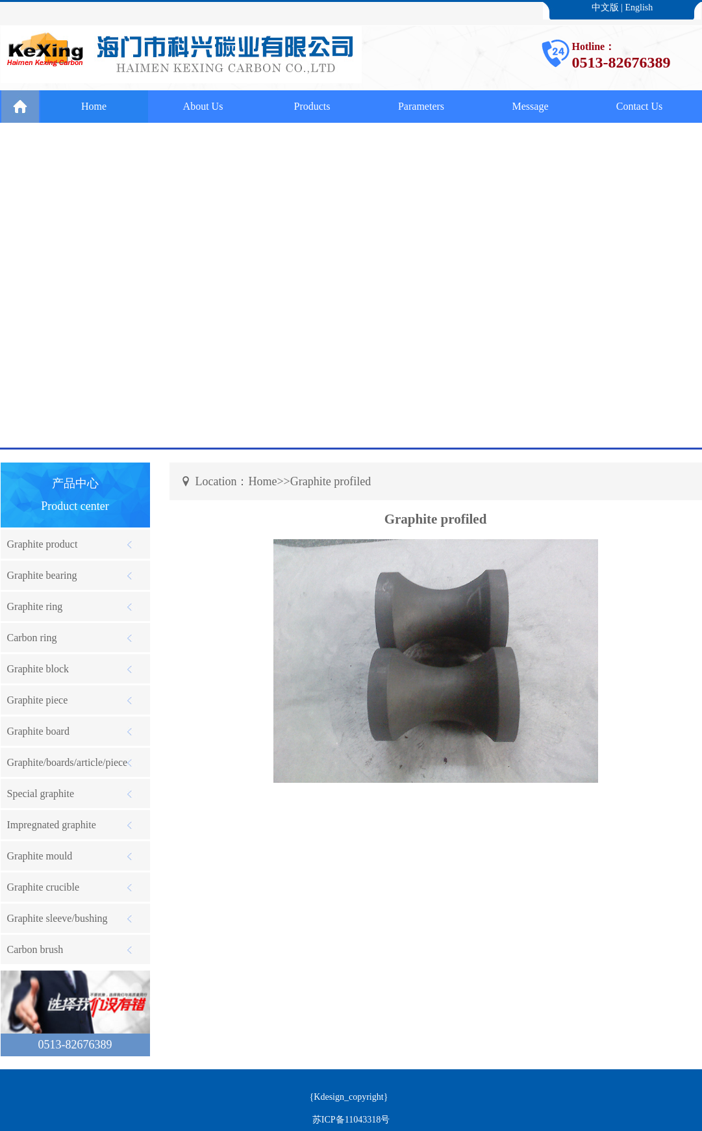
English (639, 7)
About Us (203, 106)
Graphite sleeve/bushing (57, 918)
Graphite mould (40, 855)
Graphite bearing (42, 575)
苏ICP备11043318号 (351, 1120)
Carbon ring (32, 637)
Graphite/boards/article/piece (67, 762)
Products (312, 106)
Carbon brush (35, 949)
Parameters (421, 106)
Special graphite (41, 793)
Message (530, 106)
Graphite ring (35, 606)
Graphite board (38, 731)
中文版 (605, 7)
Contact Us (639, 106)
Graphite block (38, 668)
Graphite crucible (43, 887)
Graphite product (42, 544)
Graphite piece (37, 699)
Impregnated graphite (51, 824)
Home (94, 106)
